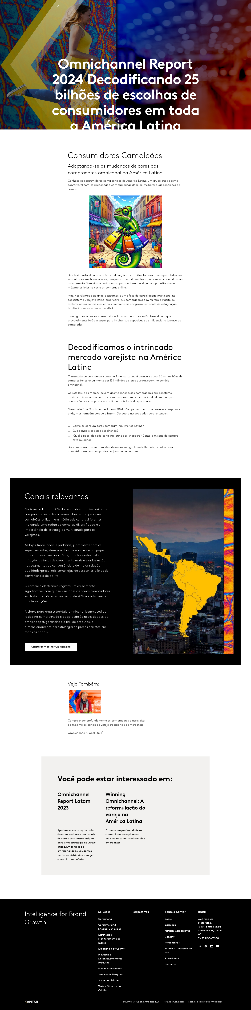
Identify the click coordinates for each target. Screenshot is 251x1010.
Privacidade (172, 958)
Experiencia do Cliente (111, 949)
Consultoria (105, 919)
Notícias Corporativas (177, 931)
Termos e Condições (173, 1002)
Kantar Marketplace (98, 6)
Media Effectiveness (110, 968)
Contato (169, 937)
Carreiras (202, 6)
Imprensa (170, 964)
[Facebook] (206, 947)
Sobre (189, 6)
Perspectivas (72, 6)
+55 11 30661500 (209, 938)
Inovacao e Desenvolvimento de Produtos (110, 959)
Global (216, 6)
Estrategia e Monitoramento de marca (109, 939)
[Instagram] (200, 947)
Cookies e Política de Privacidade (205, 1002)
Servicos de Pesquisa (110, 974)
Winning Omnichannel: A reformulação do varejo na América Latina (125, 819)
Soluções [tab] (50, 6)
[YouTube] (212, 947)
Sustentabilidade (108, 980)
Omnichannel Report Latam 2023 (73, 812)
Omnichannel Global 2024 (85, 744)
